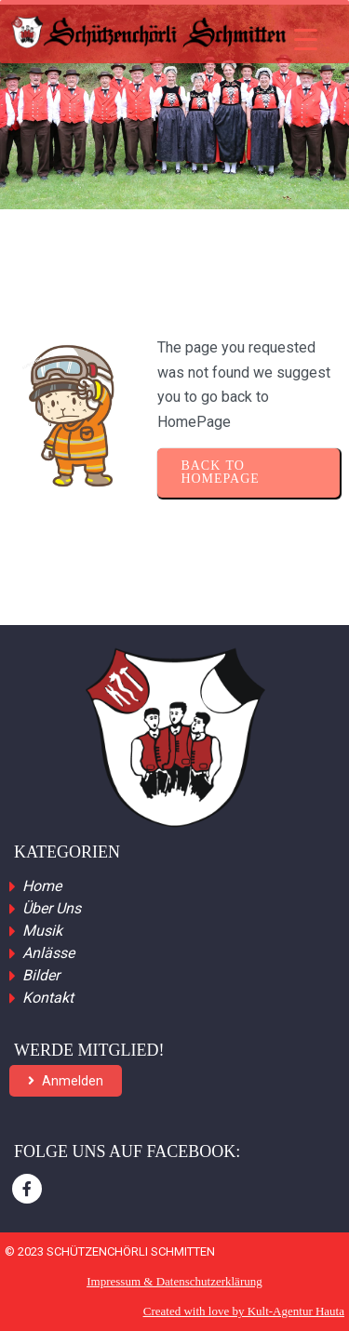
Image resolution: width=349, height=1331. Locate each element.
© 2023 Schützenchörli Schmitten (110, 1251)
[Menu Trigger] (305, 39)
